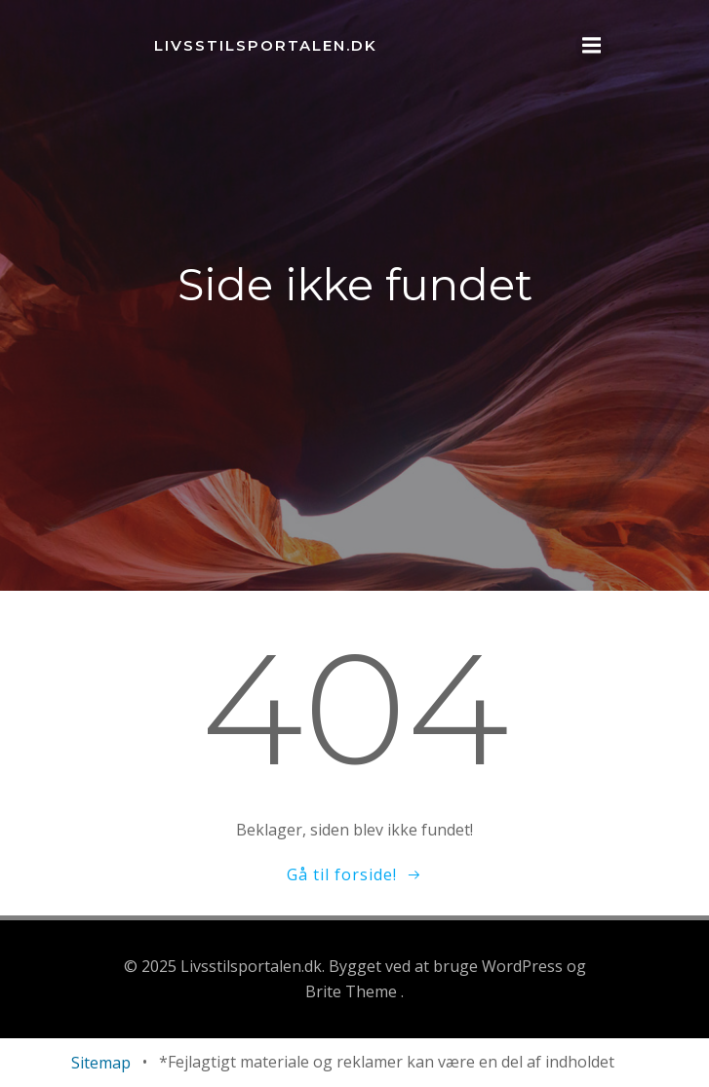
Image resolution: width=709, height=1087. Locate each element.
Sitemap (101, 1062)
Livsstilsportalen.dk (265, 45)
